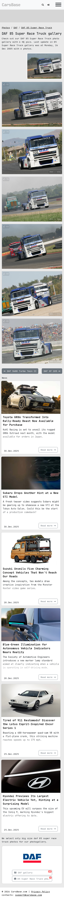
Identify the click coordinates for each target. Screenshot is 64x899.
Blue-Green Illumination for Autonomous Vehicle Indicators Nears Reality (26, 648)
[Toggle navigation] (57, 4)
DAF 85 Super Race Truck (36, 27)
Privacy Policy (40, 891)
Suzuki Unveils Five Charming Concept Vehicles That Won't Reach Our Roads (30, 572)
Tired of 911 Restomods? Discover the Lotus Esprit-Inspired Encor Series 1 (29, 724)
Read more (48, 449)
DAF (16, 27)
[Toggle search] (42, 4)
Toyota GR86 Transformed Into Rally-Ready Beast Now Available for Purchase (28, 420)
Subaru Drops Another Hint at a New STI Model (30, 494)
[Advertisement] (32, 15)
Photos (6, 27)
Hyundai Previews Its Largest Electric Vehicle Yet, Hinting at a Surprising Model (30, 799)
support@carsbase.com (28, 895)
